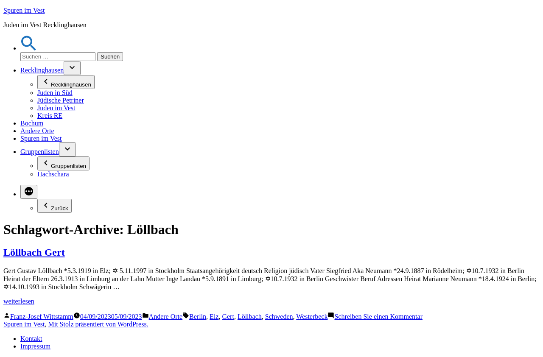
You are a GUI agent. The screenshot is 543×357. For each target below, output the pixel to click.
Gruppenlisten (39, 151)
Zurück (54, 206)
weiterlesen (18, 301)
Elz (214, 316)
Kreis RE (49, 115)
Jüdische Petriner (60, 100)
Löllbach (250, 316)
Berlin (197, 316)
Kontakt (31, 338)
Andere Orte (37, 130)
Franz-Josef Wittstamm (41, 316)
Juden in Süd (55, 92)
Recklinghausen (42, 70)
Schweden (279, 316)
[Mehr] (28, 192)
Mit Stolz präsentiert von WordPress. (98, 324)
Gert (228, 316)
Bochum (31, 123)
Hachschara (53, 174)
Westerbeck (311, 316)
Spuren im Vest (24, 10)
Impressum (35, 346)
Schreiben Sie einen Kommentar (378, 316)
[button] (28, 48)
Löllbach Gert (34, 252)
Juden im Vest (56, 108)
